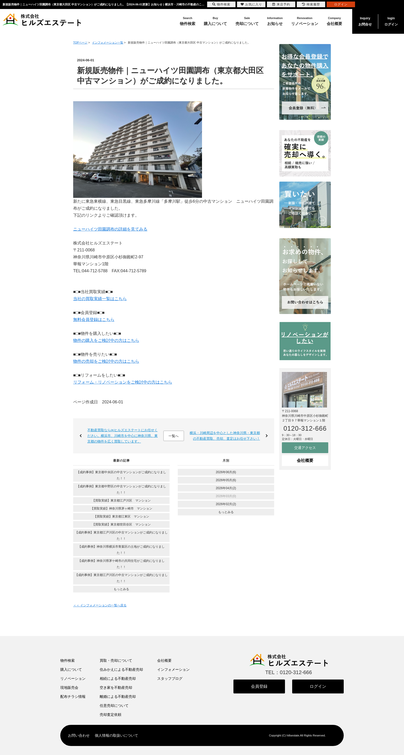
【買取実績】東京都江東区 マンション (121, 516)
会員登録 (259, 686)
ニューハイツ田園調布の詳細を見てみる (110, 229)
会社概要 (305, 460)
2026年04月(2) (226, 488)
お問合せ (365, 20)
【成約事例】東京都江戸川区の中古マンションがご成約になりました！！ (121, 535)
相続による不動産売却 (118, 678)
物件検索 (67, 660)
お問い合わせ (79, 735)
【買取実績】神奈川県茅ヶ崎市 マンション (121, 508)
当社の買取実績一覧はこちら (100, 298)
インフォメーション (173, 669)
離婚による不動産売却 (118, 696)
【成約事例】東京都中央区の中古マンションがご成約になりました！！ (121, 475)
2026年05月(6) (226, 480)
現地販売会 (69, 687)
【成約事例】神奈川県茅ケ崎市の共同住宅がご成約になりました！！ (121, 564)
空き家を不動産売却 (116, 687)
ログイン (391, 20)
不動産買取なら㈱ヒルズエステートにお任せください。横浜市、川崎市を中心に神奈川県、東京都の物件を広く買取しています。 (122, 435)
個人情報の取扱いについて (116, 735)
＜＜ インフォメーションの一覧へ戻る (100, 605)
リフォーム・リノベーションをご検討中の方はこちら (122, 382)
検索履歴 (311, 4)
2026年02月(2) (226, 504)
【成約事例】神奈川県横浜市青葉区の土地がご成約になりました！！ (121, 550)
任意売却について (114, 705)
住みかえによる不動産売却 (121, 669)
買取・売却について (116, 660)
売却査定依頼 (110, 714)
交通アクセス (305, 448)
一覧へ (174, 436)
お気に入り (251, 4)
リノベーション (73, 678)
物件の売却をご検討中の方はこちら (106, 361)
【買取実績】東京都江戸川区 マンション (121, 500)
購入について (71, 669)
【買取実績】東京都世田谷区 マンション (121, 524)
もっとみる (121, 589)
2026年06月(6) (226, 472)
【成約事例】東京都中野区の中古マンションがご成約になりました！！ (121, 489)
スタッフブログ (169, 678)
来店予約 (281, 4)
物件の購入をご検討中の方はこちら (106, 340)
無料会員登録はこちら (93, 319)
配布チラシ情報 (73, 696)
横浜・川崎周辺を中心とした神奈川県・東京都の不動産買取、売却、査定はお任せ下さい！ (225, 435)
